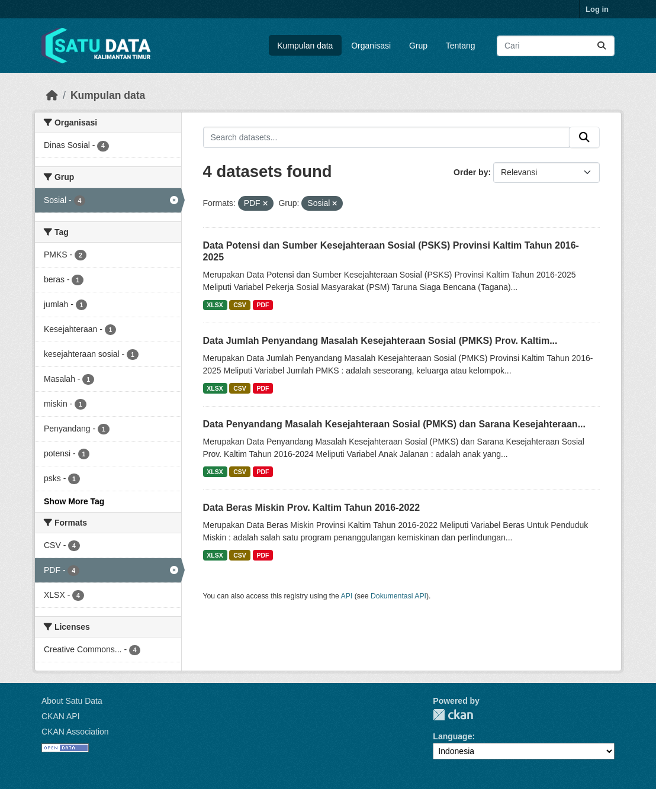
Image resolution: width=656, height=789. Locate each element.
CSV (239, 304)
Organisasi (371, 45)
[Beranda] (52, 95)
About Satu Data (71, 701)
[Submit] (601, 46)
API (347, 596)
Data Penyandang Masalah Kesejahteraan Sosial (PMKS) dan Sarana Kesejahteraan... (394, 424)
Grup (418, 45)
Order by (471, 172)
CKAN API (60, 716)
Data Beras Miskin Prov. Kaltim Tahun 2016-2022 (311, 508)
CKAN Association (75, 731)
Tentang (460, 45)
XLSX (215, 304)
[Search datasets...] (556, 46)
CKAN (453, 715)
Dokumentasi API (398, 596)
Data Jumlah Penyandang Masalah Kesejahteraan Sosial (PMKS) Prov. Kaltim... (380, 341)
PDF (262, 304)
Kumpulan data (305, 45)
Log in (597, 9)
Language (452, 736)
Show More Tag (74, 501)
